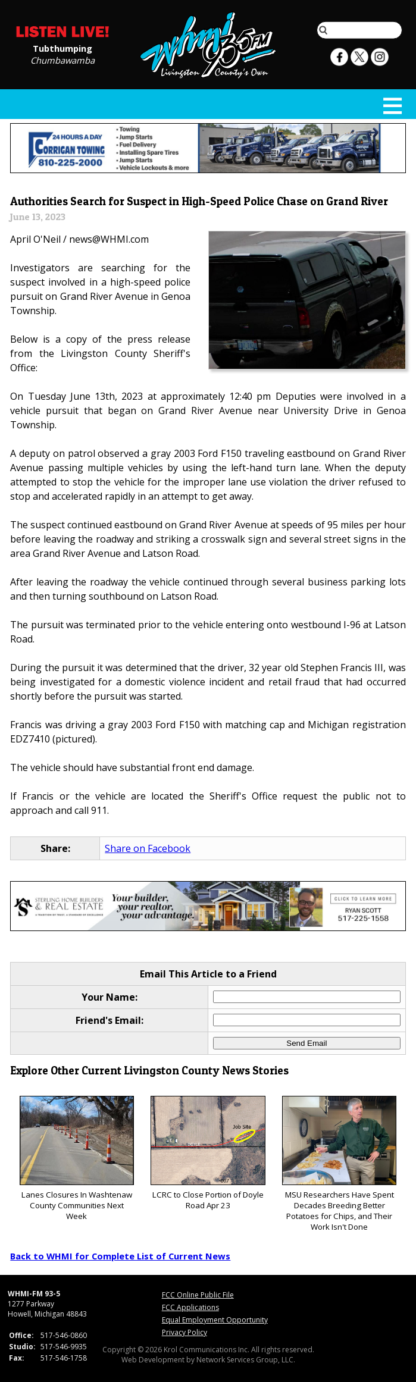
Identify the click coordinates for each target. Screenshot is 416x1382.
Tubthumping (62, 48)
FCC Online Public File (198, 1295)
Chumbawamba (62, 59)
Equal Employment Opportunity (215, 1320)
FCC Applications (190, 1307)
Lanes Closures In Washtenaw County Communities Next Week (77, 1158)
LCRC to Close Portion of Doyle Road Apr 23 (208, 1153)
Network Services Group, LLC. (245, 1360)
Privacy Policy (184, 1332)
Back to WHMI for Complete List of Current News (120, 1256)
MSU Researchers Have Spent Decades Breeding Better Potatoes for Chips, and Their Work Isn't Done (339, 1164)
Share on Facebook (147, 848)
